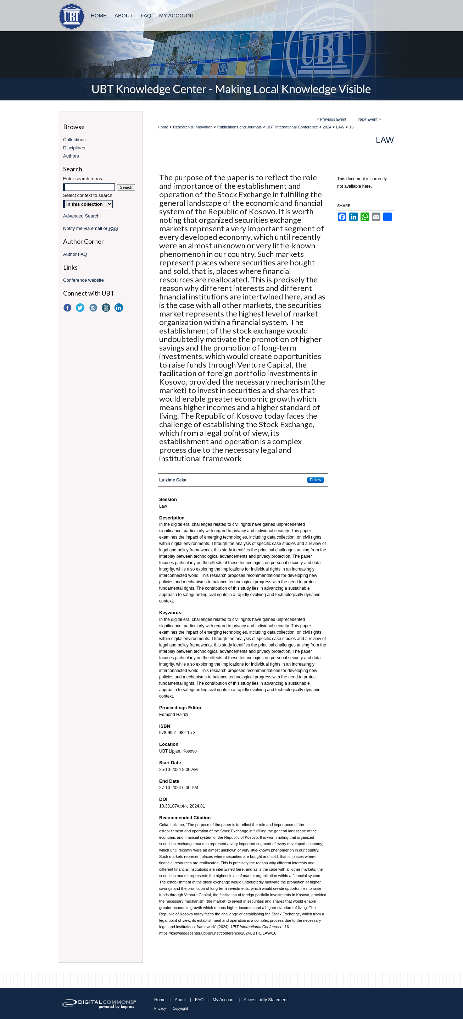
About (180, 999)
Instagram (94, 307)
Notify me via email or (90, 228)
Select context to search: (88, 195)
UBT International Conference (293, 127)
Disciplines (74, 147)
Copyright (180, 1008)
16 (351, 127)
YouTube (107, 307)
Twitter (81, 307)
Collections (74, 139)
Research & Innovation (193, 127)
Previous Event (333, 119)
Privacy (160, 1008)
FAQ (199, 999)
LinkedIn (119, 307)
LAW (341, 127)
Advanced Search (81, 216)
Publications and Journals (240, 127)
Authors (71, 156)
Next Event (368, 119)
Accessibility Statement (266, 999)
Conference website (83, 280)
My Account (224, 999)
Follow (315, 480)
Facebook (68, 307)
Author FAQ (75, 254)
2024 (328, 127)
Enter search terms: (83, 178)
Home (163, 127)
